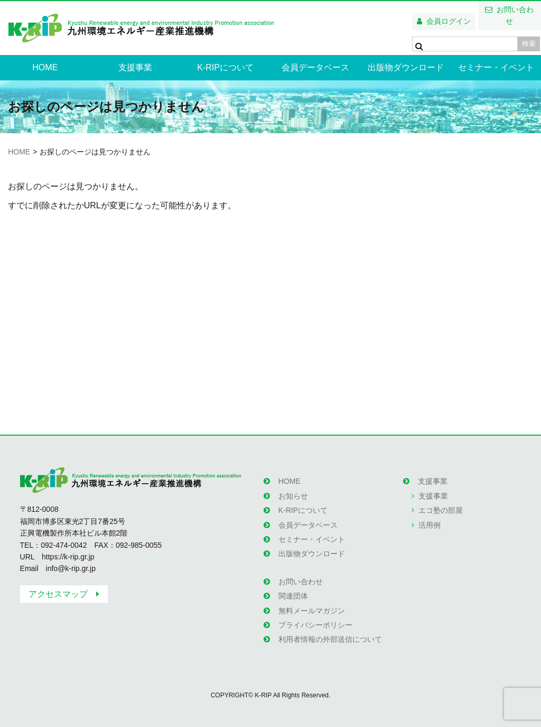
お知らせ (293, 496)
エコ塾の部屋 (440, 510)
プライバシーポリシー (315, 625)
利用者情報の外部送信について (330, 639)
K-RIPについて (225, 67)
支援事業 (135, 67)
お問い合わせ (515, 15)
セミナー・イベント (496, 67)
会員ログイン (448, 21)
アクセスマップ (58, 594)
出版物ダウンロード (406, 67)
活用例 (429, 525)
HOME (45, 67)
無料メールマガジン (311, 610)
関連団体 (293, 596)
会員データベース (315, 67)
